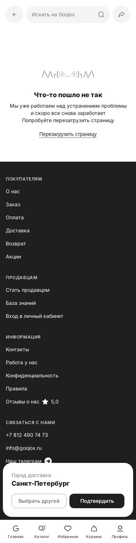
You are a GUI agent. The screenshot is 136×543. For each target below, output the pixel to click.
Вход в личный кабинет (34, 316)
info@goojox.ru (24, 448)
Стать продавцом (28, 290)
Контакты (17, 349)
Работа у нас (22, 362)
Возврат (16, 243)
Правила (16, 388)
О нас (13, 191)
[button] (121, 14)
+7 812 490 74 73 (27, 435)
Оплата (15, 217)
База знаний (21, 303)
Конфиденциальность (32, 375)
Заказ (13, 204)
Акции (13, 256)
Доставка (18, 230)
